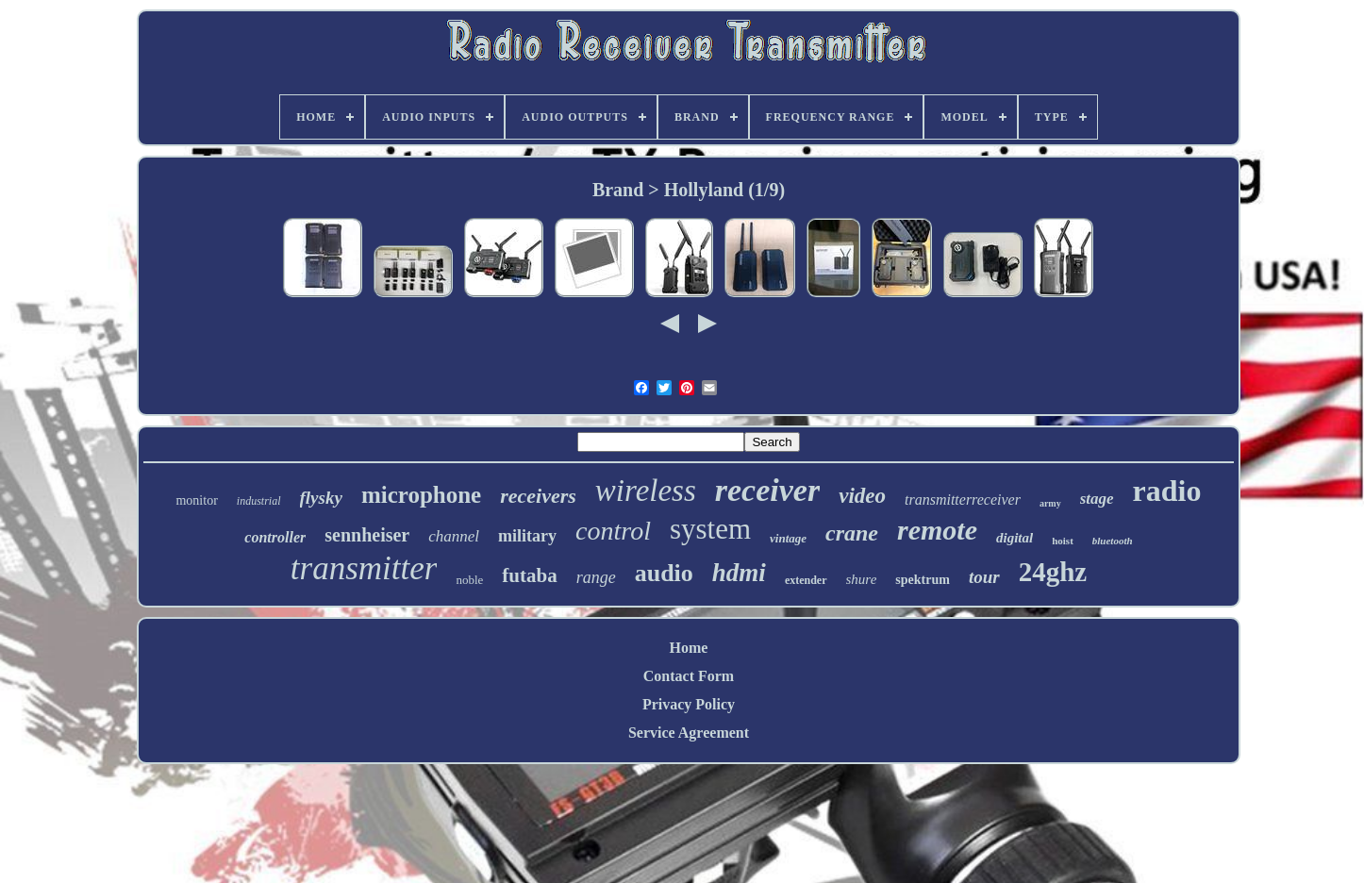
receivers (538, 496)
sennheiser (366, 535)
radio (1167, 491)
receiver (767, 490)
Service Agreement (688, 733)
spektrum (922, 580)
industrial (259, 501)
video (862, 496)
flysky (321, 498)
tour (984, 577)
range (596, 577)
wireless (645, 491)
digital (1014, 537)
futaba (529, 575)
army (1050, 503)
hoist (1062, 540)
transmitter (364, 568)
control (613, 530)
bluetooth (1112, 540)
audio (664, 573)
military (527, 535)
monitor (196, 500)
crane (851, 533)
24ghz (1053, 572)
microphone (421, 495)
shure (861, 579)
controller (275, 537)
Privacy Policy (688, 704)
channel (453, 536)
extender (806, 580)
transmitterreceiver (963, 499)
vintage (788, 538)
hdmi (739, 572)
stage (1097, 499)
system (710, 528)
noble (469, 580)
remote (937, 529)
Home (689, 648)
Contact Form (688, 676)
